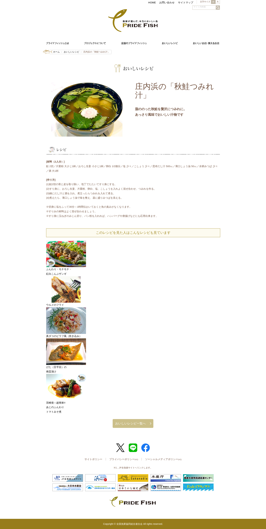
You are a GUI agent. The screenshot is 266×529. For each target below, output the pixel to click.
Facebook (145, 447)
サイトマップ (185, 2)
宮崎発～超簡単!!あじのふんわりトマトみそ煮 (55, 407)
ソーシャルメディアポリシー (163, 459)
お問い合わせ (167, 2)
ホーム (56, 52)
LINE (133, 447)
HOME (152, 2)
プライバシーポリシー (123, 459)
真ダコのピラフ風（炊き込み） (64, 336)
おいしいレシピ (71, 52)
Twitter (120, 447)
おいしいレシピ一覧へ (130, 423)
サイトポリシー (93, 459)
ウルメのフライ (55, 304)
